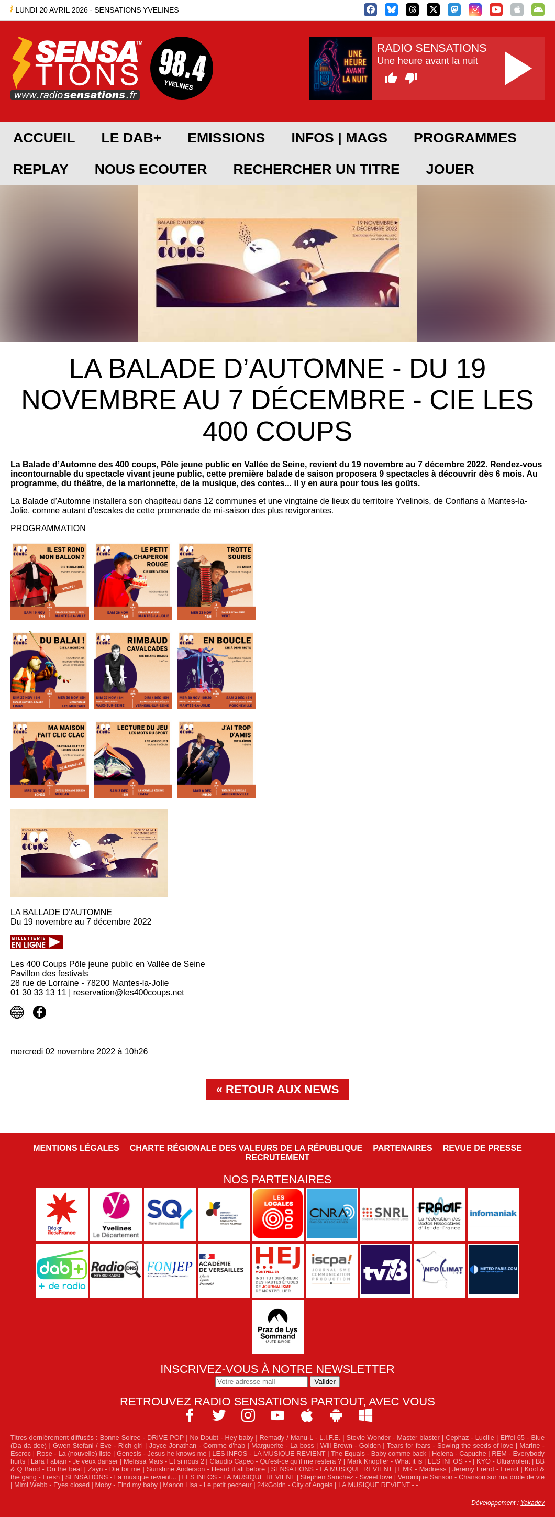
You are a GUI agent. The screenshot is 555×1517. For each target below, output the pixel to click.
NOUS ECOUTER (151, 169)
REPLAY (41, 169)
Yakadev (532, 1503)
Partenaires (402, 1148)
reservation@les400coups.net (128, 992)
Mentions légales (76, 1148)
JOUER (450, 169)
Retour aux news (282, 1089)
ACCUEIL (44, 138)
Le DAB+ (131, 138)
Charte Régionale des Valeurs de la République (246, 1148)
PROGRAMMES (465, 138)
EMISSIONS (226, 138)
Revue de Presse (482, 1148)
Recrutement (278, 1157)
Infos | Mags (339, 138)
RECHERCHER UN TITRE (316, 169)
